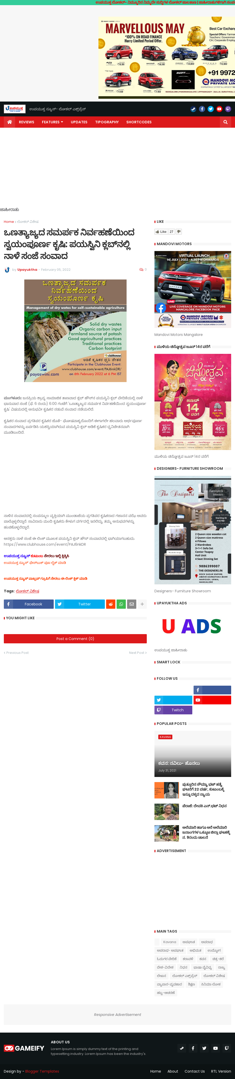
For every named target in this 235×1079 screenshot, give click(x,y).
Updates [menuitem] (79, 122)
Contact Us (195, 1071)
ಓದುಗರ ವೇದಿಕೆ (166, 958)
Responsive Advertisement (117, 1014)
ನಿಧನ (183, 967)
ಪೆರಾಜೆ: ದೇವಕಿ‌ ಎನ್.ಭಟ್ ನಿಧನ (204, 806)
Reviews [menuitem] (26, 122)
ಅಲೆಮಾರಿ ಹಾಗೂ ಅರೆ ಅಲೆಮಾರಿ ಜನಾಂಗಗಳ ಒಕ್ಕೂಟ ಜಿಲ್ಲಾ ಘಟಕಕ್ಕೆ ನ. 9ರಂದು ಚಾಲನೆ (206, 832)
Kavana (169, 942)
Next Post (136, 652)
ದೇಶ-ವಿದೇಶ (165, 967)
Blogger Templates (42, 1071)
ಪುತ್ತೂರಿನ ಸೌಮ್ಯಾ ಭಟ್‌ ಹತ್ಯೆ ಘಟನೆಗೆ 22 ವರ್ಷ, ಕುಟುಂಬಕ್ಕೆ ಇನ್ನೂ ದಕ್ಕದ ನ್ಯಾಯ (203, 789)
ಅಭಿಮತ (195, 950)
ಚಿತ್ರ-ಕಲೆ (218, 958)
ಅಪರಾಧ (207, 942)
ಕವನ (202, 958)
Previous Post (17, 652)
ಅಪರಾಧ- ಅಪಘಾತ (170, 950)
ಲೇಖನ (161, 975)
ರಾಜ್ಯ (221, 967)
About (172, 1071)
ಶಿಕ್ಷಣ (191, 984)
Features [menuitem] (51, 122)
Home (9, 221)
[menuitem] (9, 122)
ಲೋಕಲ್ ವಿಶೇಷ (27, 221)
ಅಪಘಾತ (189, 942)
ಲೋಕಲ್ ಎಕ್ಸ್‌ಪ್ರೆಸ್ (184, 975)
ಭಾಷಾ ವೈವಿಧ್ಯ (203, 967)
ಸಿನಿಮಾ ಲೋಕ (210, 984)
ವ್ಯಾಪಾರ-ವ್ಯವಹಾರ (169, 984)
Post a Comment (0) (75, 638)
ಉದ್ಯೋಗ (214, 950)
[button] (225, 122)
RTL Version (221, 1071)
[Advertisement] (117, 171)
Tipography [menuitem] (107, 122)
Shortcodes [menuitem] (139, 122)
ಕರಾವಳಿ (188, 958)
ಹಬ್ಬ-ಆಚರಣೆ (166, 992)
